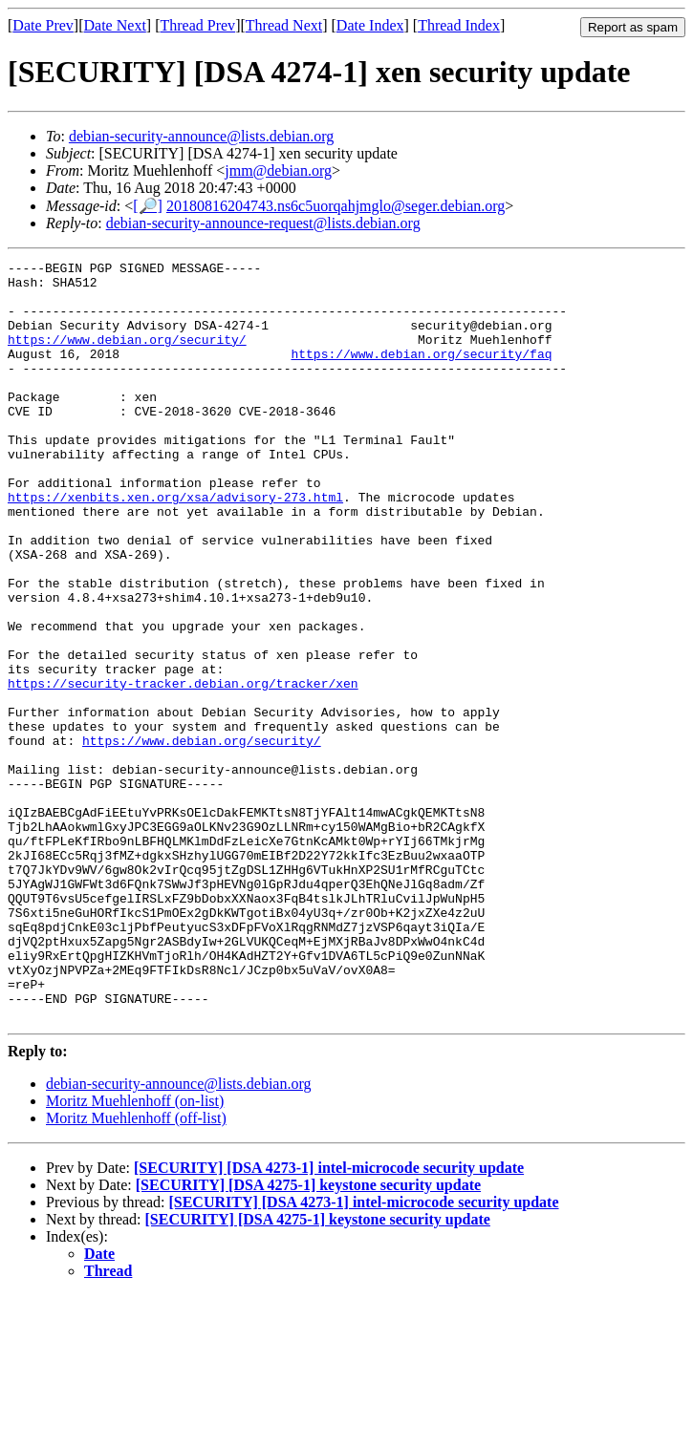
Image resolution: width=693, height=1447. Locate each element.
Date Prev (43, 25)
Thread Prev (197, 25)
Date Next (115, 25)
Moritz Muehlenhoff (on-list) (135, 1253)
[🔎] (147, 206)
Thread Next (284, 25)
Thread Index (459, 25)
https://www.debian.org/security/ (127, 356)
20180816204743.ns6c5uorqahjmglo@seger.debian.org (335, 206)
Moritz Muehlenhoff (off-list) (136, 1270)
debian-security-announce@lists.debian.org (201, 136)
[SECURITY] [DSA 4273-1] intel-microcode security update (329, 1319)
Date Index (370, 25)
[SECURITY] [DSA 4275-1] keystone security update (308, 1337)
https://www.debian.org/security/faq (421, 373)
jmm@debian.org (278, 170)
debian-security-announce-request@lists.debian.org (263, 223)
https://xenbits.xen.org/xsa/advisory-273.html (175, 545)
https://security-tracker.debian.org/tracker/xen (183, 768)
